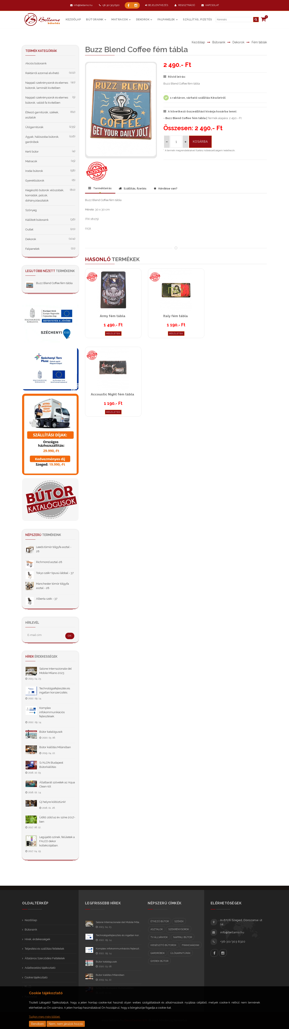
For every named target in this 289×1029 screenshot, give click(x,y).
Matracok (119, 19)
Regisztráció (185, 5)
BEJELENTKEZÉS (156, 5)
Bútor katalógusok (50, 731)
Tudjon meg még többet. (44, 1016)
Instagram (223, 953)
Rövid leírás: (174, 76)
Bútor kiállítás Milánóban (55, 747)
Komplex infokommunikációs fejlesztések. (52, 712)
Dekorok (143, 19)
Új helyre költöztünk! (52, 802)
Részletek (113, 333)
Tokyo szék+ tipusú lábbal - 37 (55, 573)
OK (70, 635)
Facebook (214, 953)
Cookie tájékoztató (36, 977)
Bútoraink (94, 19)
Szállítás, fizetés (197, 19)
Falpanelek (166, 19)
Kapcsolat (210, 5)
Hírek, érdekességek (37, 939)
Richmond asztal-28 (49, 562)
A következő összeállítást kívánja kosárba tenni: (200, 111)
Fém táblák (259, 42)
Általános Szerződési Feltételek (45, 958)
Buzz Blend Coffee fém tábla (54, 283)
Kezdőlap (73, 19)
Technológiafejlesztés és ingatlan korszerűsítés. (124, 935)
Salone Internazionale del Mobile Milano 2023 (122, 922)
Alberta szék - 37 (46, 598)
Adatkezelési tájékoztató (40, 967)
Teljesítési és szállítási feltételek (44, 948)
